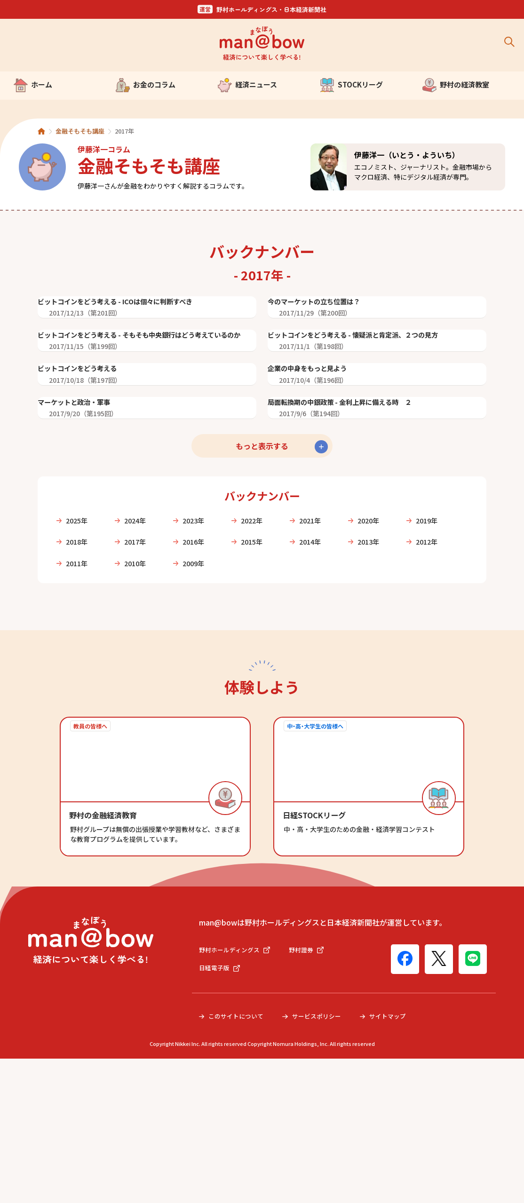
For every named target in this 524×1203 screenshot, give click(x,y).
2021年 (347, 658)
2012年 (145, 703)
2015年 (347, 681)
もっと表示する (262, 583)
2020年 (414, 658)
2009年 (347, 703)
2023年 (212, 658)
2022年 (280, 658)
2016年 (280, 681)
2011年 (212, 703)
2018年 (145, 681)
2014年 (414, 681)
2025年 (78, 658)
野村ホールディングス (237, 1092)
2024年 (145, 658)
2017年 (212, 681)
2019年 (78, 681)
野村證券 (312, 1092)
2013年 (78, 703)
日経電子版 (220, 1111)
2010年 (280, 703)
